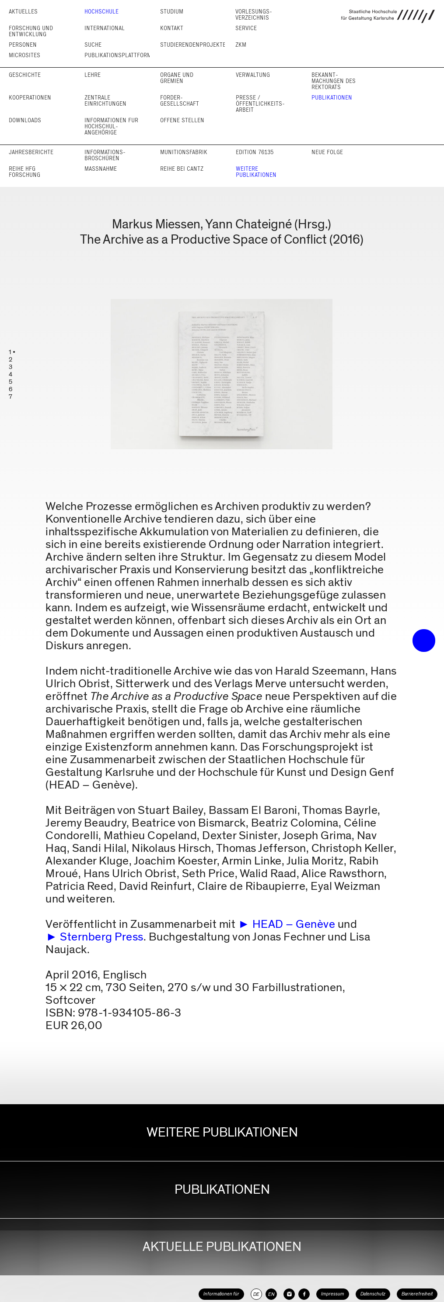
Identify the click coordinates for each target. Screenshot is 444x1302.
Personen (23, 44)
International (104, 28)
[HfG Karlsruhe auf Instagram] (289, 1294)
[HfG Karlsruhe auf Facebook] (304, 1294)
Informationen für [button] (221, 1294)
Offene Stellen (182, 120)
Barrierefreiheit (417, 1294)
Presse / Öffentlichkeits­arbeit (260, 104)
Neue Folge (327, 152)
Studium (171, 11)
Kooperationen (30, 97)
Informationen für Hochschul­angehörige (111, 126)
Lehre (92, 75)
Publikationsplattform (117, 55)
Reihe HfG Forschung (24, 172)
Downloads (25, 120)
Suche (92, 44)
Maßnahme (100, 168)
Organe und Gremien (176, 78)
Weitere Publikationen (256, 172)
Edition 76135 (254, 152)
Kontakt (171, 28)
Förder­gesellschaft (179, 100)
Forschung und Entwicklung (31, 31)
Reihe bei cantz (181, 168)
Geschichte (25, 75)
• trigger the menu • (424, 640)
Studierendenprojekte (193, 44)
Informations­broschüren (105, 155)
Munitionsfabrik (183, 152)
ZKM (240, 44)
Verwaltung (253, 75)
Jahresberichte (31, 152)
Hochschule (101, 11)
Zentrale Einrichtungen (105, 100)
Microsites (24, 55)
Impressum (332, 1294)
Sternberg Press (101, 936)
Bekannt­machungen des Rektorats (333, 81)
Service (246, 28)
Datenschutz (372, 1294)
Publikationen (331, 97)
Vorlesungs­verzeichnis (253, 14)
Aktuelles (23, 11)
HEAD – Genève (294, 924)
